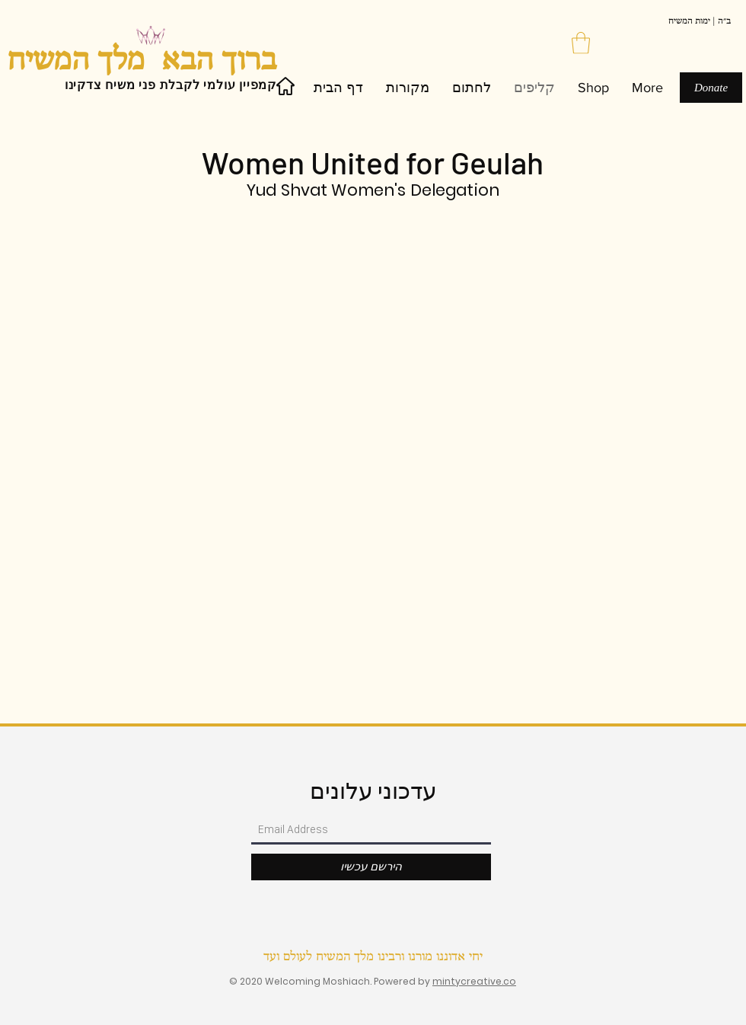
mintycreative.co (474, 981)
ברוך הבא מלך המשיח (141, 61)
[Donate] (711, 87)
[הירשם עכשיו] (371, 867)
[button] (581, 43)
